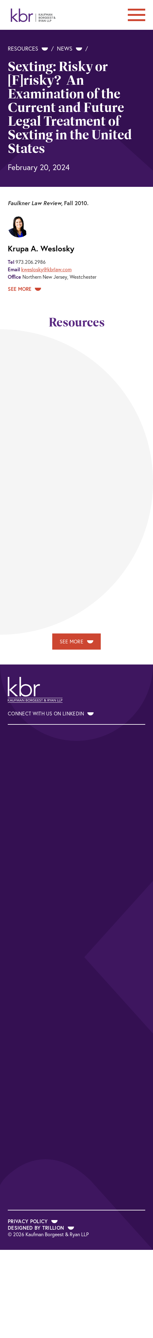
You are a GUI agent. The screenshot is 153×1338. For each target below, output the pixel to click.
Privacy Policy (33, 1221)
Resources (28, 48)
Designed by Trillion (41, 1227)
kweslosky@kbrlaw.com (46, 269)
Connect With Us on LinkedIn (51, 713)
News (69, 48)
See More (24, 289)
